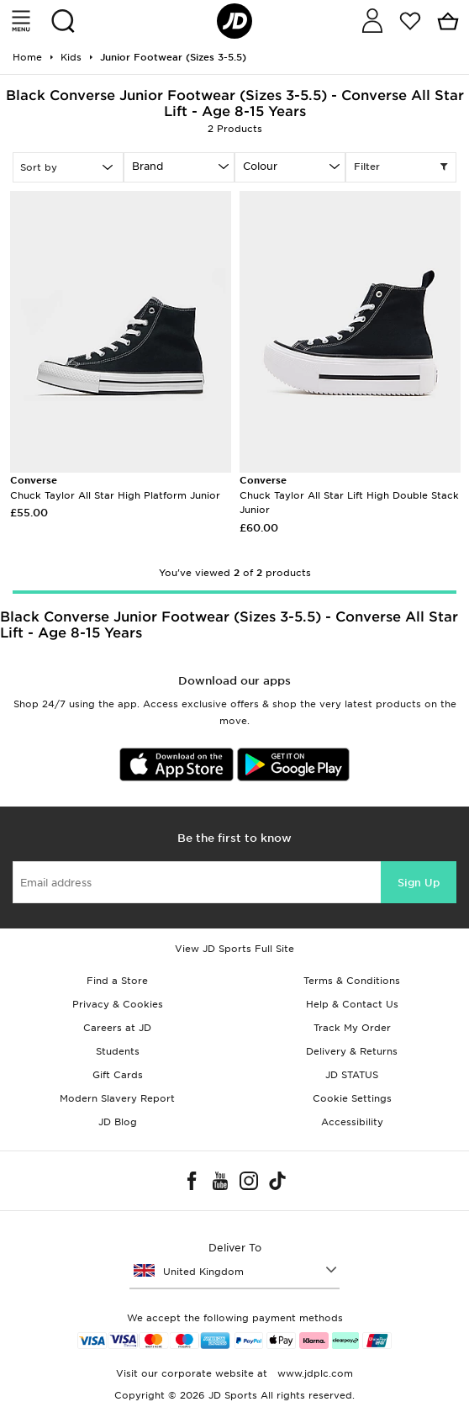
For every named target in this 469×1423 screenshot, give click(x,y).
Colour (260, 166)
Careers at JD (117, 1028)
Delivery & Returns (352, 1051)
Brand (147, 166)
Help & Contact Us (352, 1004)
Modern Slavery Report (117, 1098)
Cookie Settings (352, 1098)
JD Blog (117, 1122)
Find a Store (117, 981)
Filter (401, 167)
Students (118, 1051)
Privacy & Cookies (117, 1004)
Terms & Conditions (351, 981)
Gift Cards (117, 1075)
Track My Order (352, 1028)
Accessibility (352, 1122)
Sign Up (419, 882)
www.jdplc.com (313, 1373)
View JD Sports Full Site (234, 949)
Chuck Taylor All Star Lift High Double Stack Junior (349, 495)
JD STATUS (351, 1075)
